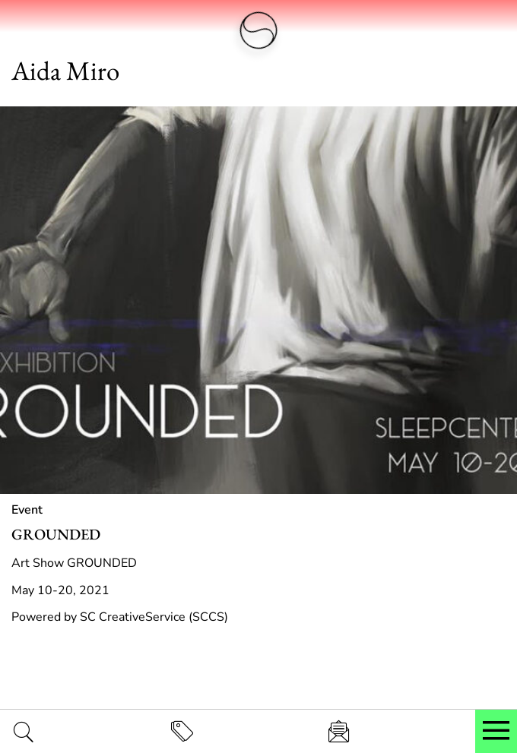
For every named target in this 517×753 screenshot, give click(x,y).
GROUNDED (55, 534)
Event (27, 509)
